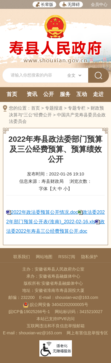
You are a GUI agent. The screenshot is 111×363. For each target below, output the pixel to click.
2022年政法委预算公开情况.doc (44, 212)
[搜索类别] (74, 75)
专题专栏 (77, 107)
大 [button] (54, 188)
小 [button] (65, 188)
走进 (98, 94)
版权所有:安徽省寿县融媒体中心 (53, 283)
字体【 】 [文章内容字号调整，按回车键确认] (55, 188)
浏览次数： (81, 181)
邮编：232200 (21, 297)
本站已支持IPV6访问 (55, 318)
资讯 (32, 94)
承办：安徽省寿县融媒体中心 (53, 276)
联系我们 (21, 256)
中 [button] (60, 188)
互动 (81, 94)
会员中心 (99, 4)
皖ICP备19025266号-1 (29, 311)
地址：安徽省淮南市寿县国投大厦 (53, 290)
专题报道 (54, 107)
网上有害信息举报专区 (87, 333)
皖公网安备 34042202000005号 (55, 304)
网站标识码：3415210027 (79, 311)
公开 (48, 94)
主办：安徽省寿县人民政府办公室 (53, 269)
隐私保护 (89, 256)
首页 (12, 94)
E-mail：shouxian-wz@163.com (68, 297)
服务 (65, 94)
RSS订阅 (66, 256)
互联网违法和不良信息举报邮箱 (56, 325)
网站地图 (44, 256)
